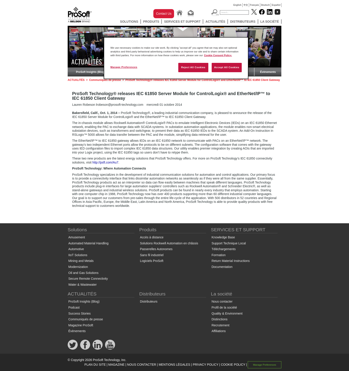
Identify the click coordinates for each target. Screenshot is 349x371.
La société (269, 21)
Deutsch (265, 5)
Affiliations (218, 331)
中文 (245, 5)
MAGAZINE (116, 364)
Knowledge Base (223, 237)
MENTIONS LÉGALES (174, 364)
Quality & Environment (226, 313)
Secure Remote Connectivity (88, 278)
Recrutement (220, 325)
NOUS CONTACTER (141, 364)
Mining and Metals (81, 261)
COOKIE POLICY (233, 364)
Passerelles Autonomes (156, 249)
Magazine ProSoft (80, 325)
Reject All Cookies (193, 67)
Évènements (268, 72)
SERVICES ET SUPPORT (182, 21)
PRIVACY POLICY (205, 364)
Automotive (76, 249)
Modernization (78, 267)
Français (254, 5)
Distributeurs (243, 21)
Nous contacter (221, 301)
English (237, 5)
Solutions (129, 21)
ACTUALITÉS (215, 21)
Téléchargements (223, 249)
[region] (176, 58)
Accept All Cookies (226, 67)
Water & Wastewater (82, 284)
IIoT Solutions (77, 255)
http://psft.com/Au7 (105, 162)
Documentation (221, 267)
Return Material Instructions (230, 261)
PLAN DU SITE (95, 364)
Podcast (74, 307)
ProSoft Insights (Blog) (90, 72)
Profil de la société (224, 307)
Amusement (76, 237)
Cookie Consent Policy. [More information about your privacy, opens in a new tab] (218, 55)
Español (276, 5)
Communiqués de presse (105, 80)
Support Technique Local (228, 243)
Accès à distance (152, 237)
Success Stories (79, 313)
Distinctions (219, 319)
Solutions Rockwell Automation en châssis (169, 243)
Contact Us (163, 13)
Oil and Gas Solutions (83, 273)
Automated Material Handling (88, 243)
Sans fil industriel (152, 255)
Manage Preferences (264, 364)
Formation (218, 255)
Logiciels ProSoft (151, 261)
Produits (151, 21)
